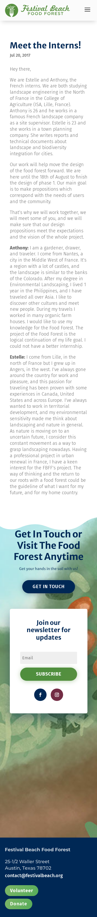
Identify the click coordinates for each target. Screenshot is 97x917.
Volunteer (21, 890)
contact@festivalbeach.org (34, 875)
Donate (18, 904)
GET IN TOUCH (49, 586)
